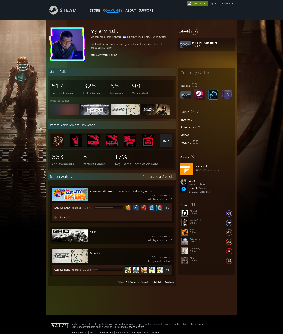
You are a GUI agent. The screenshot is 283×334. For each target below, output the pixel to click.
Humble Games (198, 188)
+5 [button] (167, 207)
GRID (93, 232)
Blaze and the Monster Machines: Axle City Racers (122, 191)
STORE (95, 10)
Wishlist (156, 282)
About (130, 10)
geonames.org (136, 326)
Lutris (192, 180)
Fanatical (201, 166)
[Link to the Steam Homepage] (66, 13)
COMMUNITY (113, 10)
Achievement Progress (67, 207)
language (225, 3)
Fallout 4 (95, 253)
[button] (206, 31)
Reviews (169, 282)
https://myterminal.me (103, 54)
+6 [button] (167, 269)
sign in (213, 3)
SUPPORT (146, 10)
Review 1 (64, 217)
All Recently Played (137, 282)
